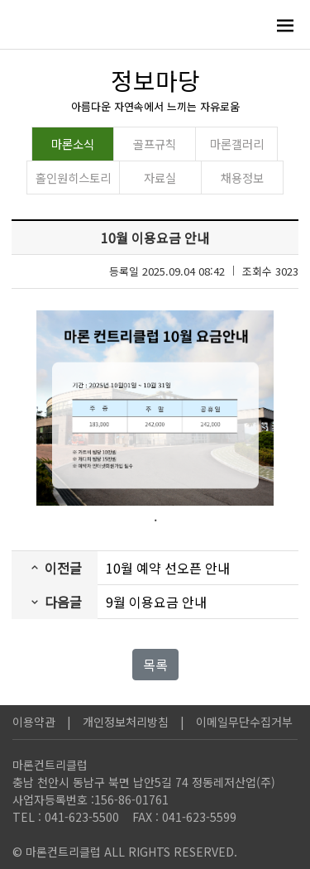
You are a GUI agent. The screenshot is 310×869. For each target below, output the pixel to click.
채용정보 (242, 177)
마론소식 (72, 143)
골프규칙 (154, 143)
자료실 (160, 177)
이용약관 (33, 721)
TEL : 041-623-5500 (65, 817)
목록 (155, 665)
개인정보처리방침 (126, 721)
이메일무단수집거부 (244, 721)
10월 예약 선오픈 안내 (168, 568)
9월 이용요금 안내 (156, 602)
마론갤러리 (237, 143)
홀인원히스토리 (73, 177)
